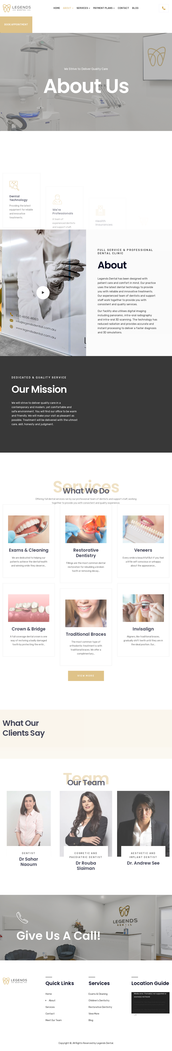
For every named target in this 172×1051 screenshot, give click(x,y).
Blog (135, 8)
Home (56, 8)
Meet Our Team (54, 1020)
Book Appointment (16, 24)
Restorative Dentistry (100, 1007)
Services (82, 8)
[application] (150, 1002)
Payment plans (102, 8)
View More (94, 1013)
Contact (123, 8)
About (67, 8)
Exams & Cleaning (98, 994)
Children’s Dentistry (99, 1000)
